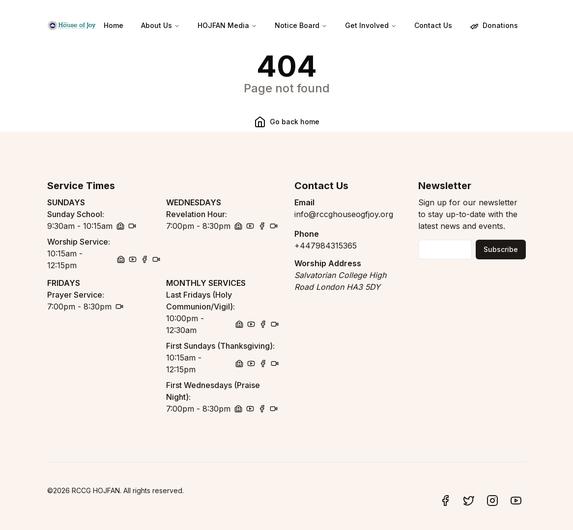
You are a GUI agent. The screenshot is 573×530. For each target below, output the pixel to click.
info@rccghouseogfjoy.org (343, 214)
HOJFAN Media (227, 25)
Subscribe (501, 249)
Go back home (286, 122)
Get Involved (371, 25)
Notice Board (301, 25)
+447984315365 (325, 246)
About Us (160, 25)
